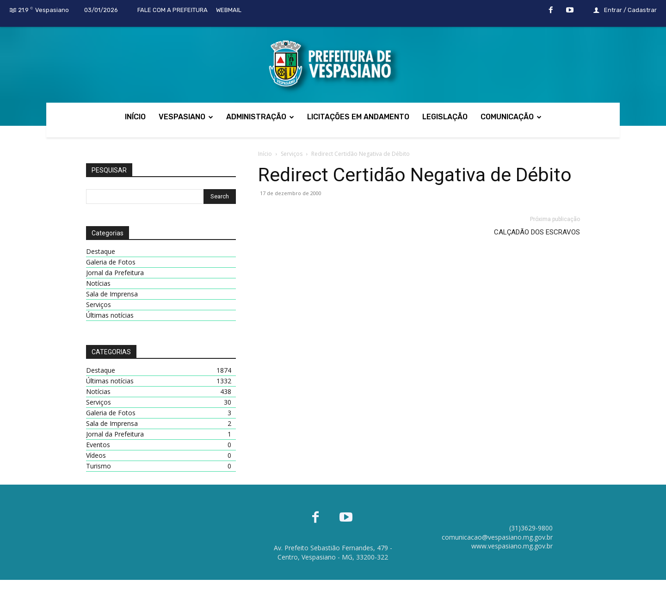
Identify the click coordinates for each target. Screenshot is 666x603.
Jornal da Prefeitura (115, 272)
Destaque (100, 251)
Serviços (291, 154)
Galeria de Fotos (111, 262)
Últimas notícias (110, 315)
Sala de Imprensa (112, 293)
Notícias (98, 283)
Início (265, 154)
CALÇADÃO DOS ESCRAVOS (537, 232)
